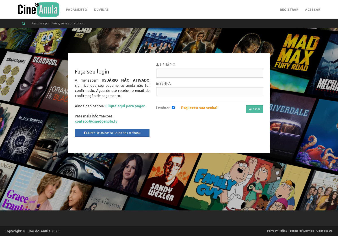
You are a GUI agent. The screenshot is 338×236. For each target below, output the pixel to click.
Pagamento (76, 9)
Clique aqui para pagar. (125, 106)
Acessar (312, 9)
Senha (163, 83)
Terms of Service (301, 230)
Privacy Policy (277, 230)
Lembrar (163, 108)
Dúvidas (101, 9)
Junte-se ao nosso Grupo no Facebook (112, 133)
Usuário (165, 65)
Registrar (289, 9)
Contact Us (324, 230)
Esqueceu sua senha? (199, 108)
